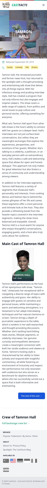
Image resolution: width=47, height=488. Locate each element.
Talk (27, 67)
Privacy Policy (19, 445)
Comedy (19, 67)
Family (10, 67)
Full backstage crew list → (16, 423)
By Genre (27, 436)
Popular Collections (12, 436)
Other (35, 436)
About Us (7, 445)
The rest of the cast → (31, 395)
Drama (34, 67)
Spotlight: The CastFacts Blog (17, 449)
